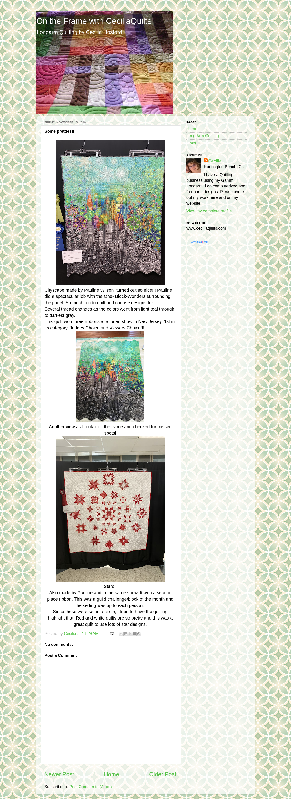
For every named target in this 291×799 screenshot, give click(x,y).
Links (191, 143)
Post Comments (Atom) (90, 786)
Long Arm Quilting (202, 136)
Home (111, 774)
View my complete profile (209, 211)
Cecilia (215, 161)
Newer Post (59, 774)
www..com (199, 242)
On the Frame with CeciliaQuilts (93, 21)
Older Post (162, 774)
